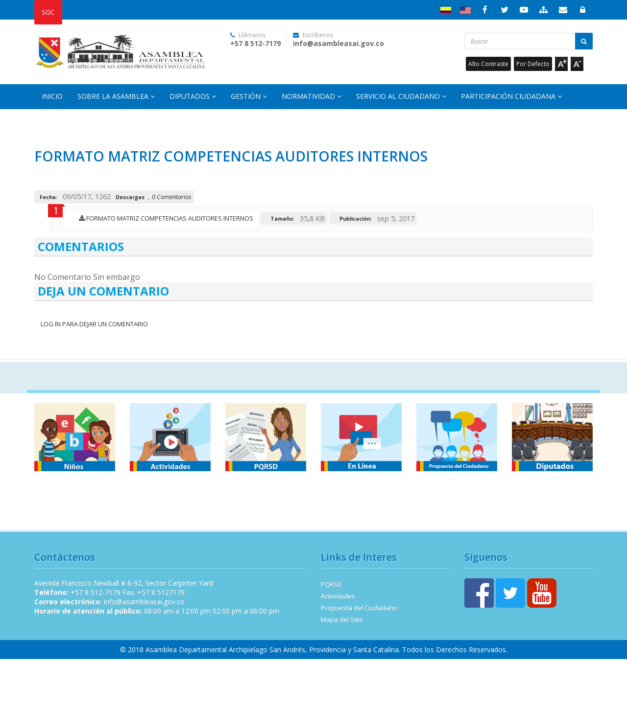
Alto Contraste (488, 64)
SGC (48, 12)
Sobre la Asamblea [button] (116, 96)
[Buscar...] (528, 41)
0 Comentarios (172, 196)
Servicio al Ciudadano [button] (401, 96)
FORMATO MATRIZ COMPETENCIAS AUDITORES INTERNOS (163, 218)
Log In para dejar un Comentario (93, 324)
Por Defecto (533, 64)
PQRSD (331, 584)
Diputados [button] (192, 96)
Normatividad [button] (311, 96)
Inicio (52, 96)
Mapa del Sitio (342, 619)
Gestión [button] (249, 96)
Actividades (338, 596)
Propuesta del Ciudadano (359, 607)
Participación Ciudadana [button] (511, 96)
